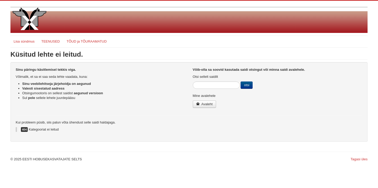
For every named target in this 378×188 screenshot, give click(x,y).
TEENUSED (50, 41)
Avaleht (204, 104)
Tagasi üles (359, 159)
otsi (246, 85)
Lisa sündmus (24, 41)
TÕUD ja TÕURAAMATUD (87, 41)
